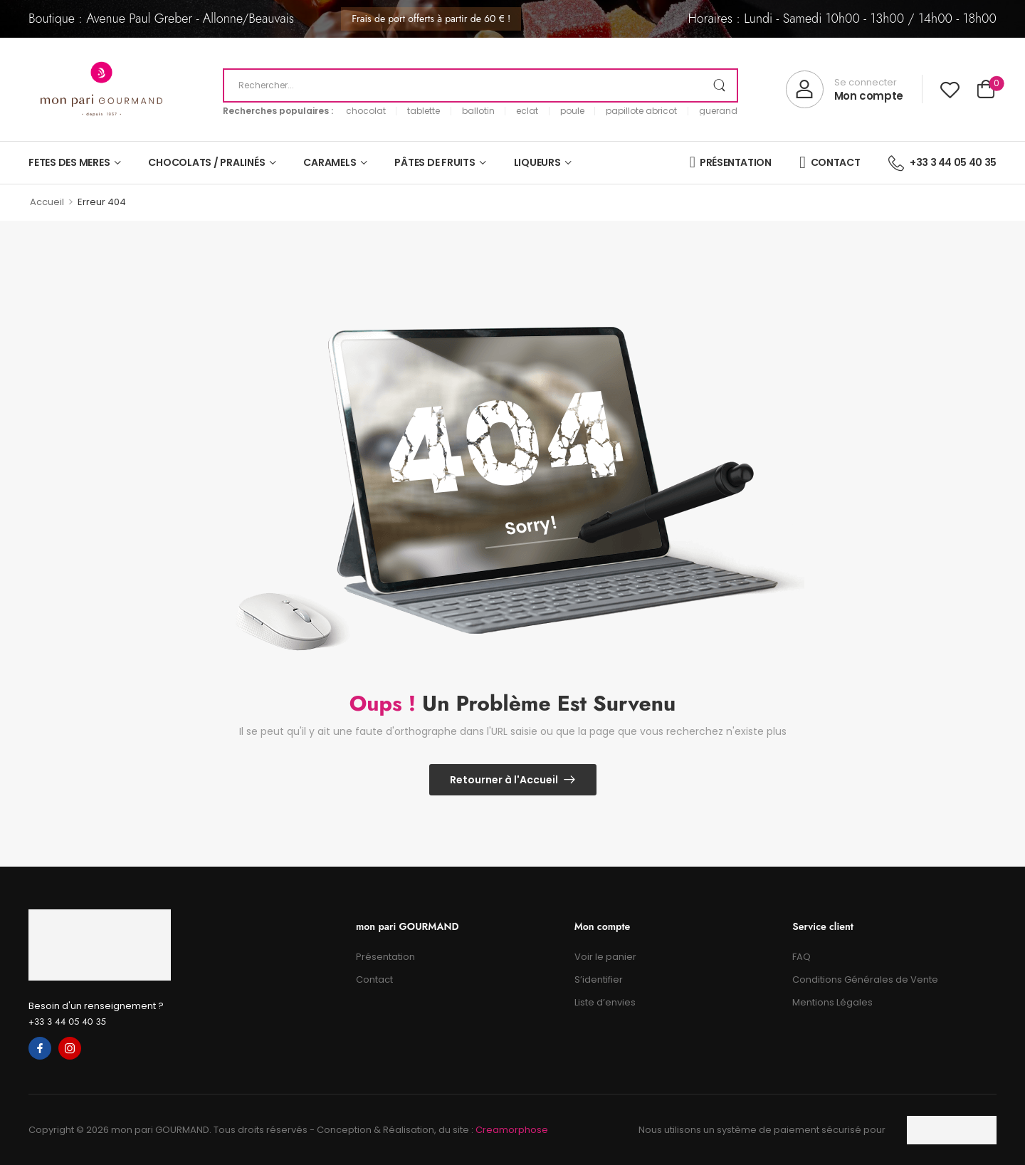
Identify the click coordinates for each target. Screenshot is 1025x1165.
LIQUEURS (537, 162)
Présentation (385, 956)
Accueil (47, 202)
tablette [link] (423, 111)
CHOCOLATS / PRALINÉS (206, 162)
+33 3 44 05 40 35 (67, 1021)
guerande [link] (720, 111)
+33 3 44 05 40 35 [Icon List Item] (942, 162)
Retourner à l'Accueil (504, 780)
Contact (374, 979)
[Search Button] (719, 85)
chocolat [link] (366, 111)
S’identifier (598, 979)
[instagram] (69, 1048)
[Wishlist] (950, 89)
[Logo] (101, 89)
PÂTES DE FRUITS (434, 162)
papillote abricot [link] (641, 111)
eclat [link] (527, 111)
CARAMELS (329, 162)
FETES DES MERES (69, 162)
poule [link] (572, 111)
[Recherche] (480, 85)
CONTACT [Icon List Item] (829, 162)
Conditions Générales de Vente (865, 979)
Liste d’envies (605, 1002)
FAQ (801, 956)
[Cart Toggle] (986, 90)
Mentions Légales (832, 1002)
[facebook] (39, 1048)
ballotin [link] (478, 111)
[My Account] (844, 89)
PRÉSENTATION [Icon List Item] (731, 162)
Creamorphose (511, 1130)
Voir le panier (605, 956)
